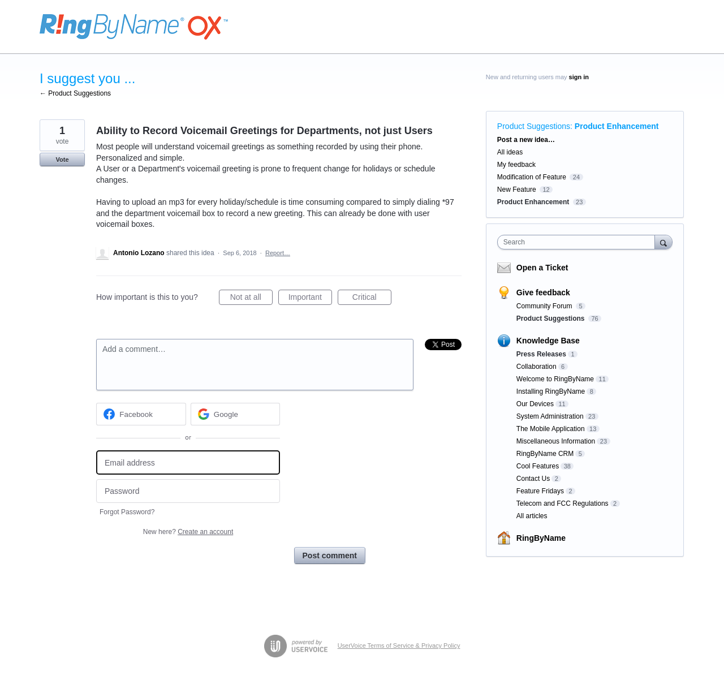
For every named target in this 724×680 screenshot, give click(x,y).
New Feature (516, 189)
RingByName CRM (545, 454)
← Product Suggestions (75, 93)
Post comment (330, 555)
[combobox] (579, 242)
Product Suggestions (533, 126)
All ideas (510, 152)
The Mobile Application (550, 429)
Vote (61, 159)
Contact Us (533, 479)
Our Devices (535, 404)
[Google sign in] (236, 414)
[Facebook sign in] (141, 414)
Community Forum (545, 306)
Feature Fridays (540, 491)
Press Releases (541, 354)
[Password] (188, 491)
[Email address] (188, 462)
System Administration (550, 416)
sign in (579, 77)
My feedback (516, 165)
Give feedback (543, 292)
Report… (277, 252)
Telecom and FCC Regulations (562, 503)
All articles (532, 516)
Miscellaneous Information (555, 441)
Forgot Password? (127, 512)
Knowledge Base (548, 340)
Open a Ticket (542, 267)
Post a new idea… (526, 140)
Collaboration (536, 367)
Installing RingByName (550, 391)
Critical (371, 298)
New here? (188, 532)
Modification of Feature (531, 177)
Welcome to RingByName (555, 379)
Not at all (251, 298)
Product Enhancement (617, 126)
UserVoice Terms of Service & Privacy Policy (399, 645)
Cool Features (537, 466)
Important (310, 298)
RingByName (541, 538)
